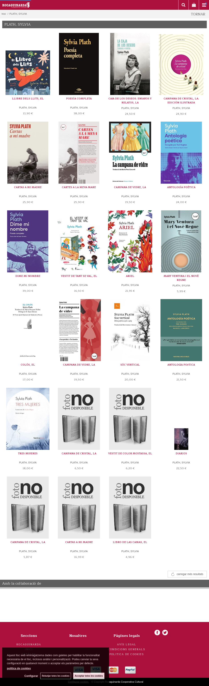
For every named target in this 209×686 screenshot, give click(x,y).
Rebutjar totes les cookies (55, 676)
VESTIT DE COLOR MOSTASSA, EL (130, 453)
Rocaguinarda (28, 644)
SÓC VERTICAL (130, 365)
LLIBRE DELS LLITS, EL (28, 99)
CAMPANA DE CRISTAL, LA (79, 453)
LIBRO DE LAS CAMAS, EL (130, 542)
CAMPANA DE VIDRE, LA (130, 187)
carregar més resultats (190, 574)
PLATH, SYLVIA (28, 107)
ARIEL (130, 276)
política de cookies (19, 668)
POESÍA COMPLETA (79, 99)
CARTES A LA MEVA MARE (79, 187)
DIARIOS (181, 453)
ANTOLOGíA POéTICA (181, 365)
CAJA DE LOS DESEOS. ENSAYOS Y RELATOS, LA (130, 101)
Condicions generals (126, 649)
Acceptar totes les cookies (89, 676)
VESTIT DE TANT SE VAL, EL (79, 276)
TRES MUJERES (28, 453)
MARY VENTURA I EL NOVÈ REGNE (181, 278)
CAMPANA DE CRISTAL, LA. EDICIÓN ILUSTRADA (181, 101)
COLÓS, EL (28, 365)
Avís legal (126, 644)
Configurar (31, 676)
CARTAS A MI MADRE (28, 187)
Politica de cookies (127, 654)
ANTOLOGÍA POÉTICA (181, 187)
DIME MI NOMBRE (27, 276)
